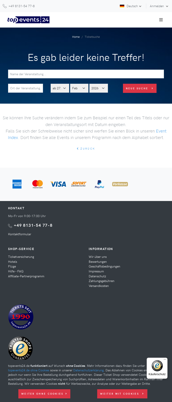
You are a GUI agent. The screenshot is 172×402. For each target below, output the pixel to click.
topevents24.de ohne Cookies (28, 370)
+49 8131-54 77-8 (33, 225)
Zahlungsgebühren (101, 280)
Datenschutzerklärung (88, 370)
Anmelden (157, 6)
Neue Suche (140, 88)
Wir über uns (98, 256)
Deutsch (129, 6)
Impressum (96, 271)
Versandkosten (99, 285)
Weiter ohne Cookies (44, 393)
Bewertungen (98, 261)
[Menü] (165, 360)
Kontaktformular (19, 234)
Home (76, 36)
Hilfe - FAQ (16, 271)
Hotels (12, 261)
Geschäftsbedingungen (104, 266)
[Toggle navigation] (161, 20)
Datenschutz (97, 276)
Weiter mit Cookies (122, 393)
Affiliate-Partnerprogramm (26, 276)
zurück (86, 148)
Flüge (12, 266)
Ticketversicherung (21, 256)
